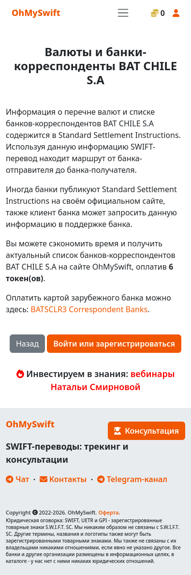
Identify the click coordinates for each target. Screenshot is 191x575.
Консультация (146, 430)
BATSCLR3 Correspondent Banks (88, 309)
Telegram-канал (132, 479)
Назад (27, 343)
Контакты (63, 479)
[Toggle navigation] (123, 12)
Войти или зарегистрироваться (114, 343)
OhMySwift (36, 12)
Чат (17, 479)
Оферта (108, 512)
